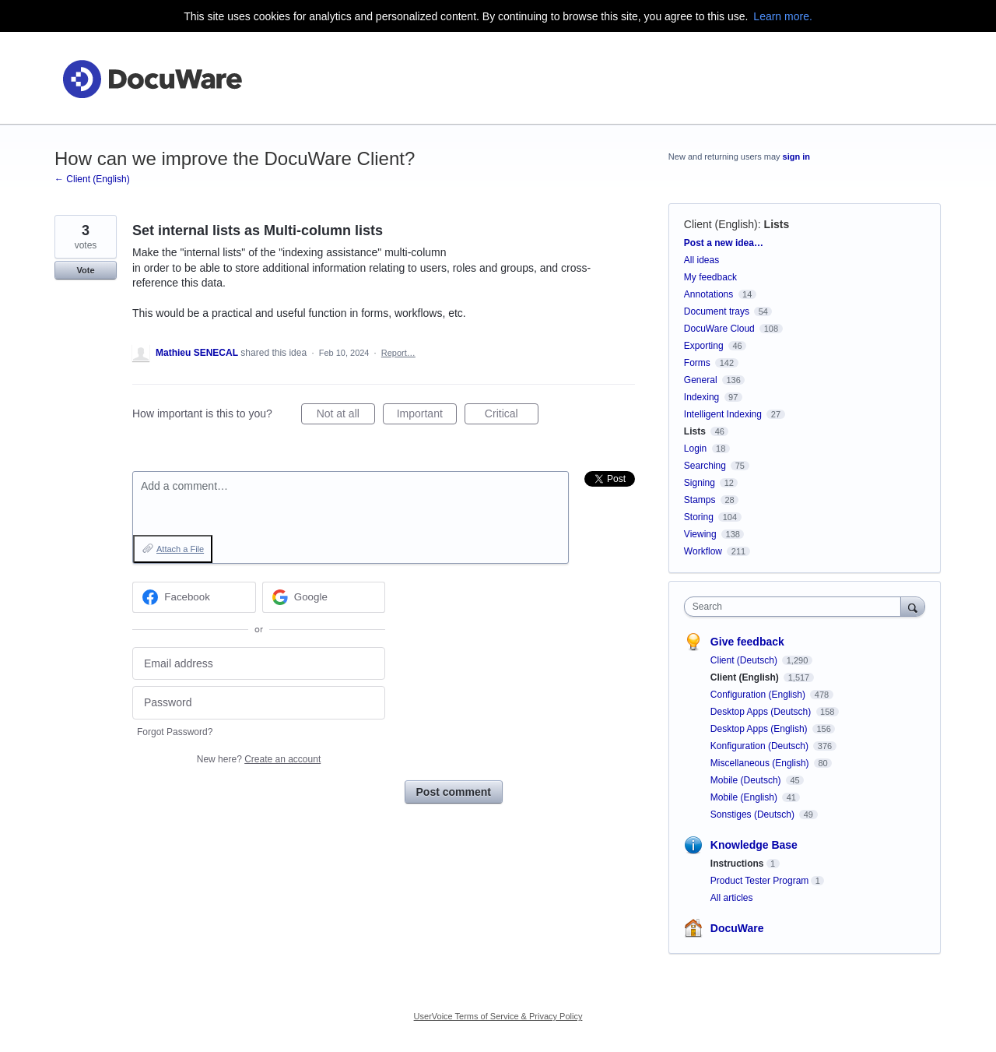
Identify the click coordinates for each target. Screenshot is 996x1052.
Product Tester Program (759, 880)
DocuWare (737, 928)
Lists (777, 224)
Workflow (703, 551)
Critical (511, 415)
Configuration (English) (759, 694)
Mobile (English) (745, 797)
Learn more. (782, 16)
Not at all (346, 415)
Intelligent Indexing (723, 414)
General (700, 380)
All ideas (701, 260)
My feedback (710, 277)
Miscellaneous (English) (761, 763)
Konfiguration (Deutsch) (760, 746)
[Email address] (258, 664)
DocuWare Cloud (719, 328)
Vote (85, 270)
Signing (699, 482)
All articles (731, 897)
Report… (398, 352)
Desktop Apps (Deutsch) (762, 711)
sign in (796, 156)
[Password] (258, 703)
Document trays (716, 311)
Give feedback (747, 641)
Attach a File (180, 549)
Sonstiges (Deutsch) (753, 814)
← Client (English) (92, 179)
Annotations (708, 294)
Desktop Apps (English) (760, 728)
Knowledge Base (754, 845)
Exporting (704, 345)
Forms (697, 362)
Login (695, 448)
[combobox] (796, 606)
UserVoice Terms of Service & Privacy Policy (498, 1016)
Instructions (737, 863)
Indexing (701, 397)
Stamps (700, 499)
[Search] (912, 606)
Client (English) (721, 224)
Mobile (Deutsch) (747, 780)
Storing (699, 517)
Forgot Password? (174, 732)
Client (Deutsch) (745, 660)
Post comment (453, 792)
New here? (259, 759)
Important (427, 415)
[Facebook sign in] (194, 597)
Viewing (700, 534)
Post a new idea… (723, 242)
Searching (705, 465)
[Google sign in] (324, 597)
